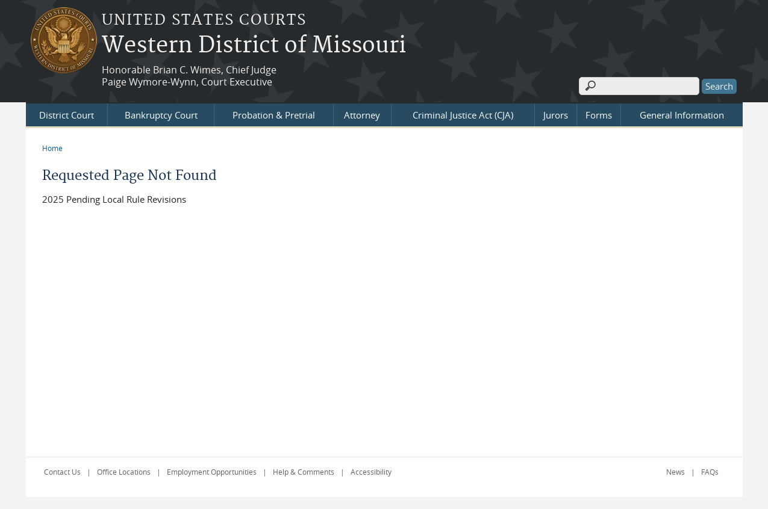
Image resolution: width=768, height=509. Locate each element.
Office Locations (124, 472)
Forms (598, 115)
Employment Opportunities (212, 472)
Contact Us (62, 472)
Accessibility (371, 472)
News (675, 472)
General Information (682, 115)
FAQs (710, 472)
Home (52, 148)
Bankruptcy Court (161, 115)
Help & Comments (303, 472)
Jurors (555, 115)
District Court (66, 115)
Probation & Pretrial (274, 115)
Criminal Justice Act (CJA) (463, 115)
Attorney (362, 115)
